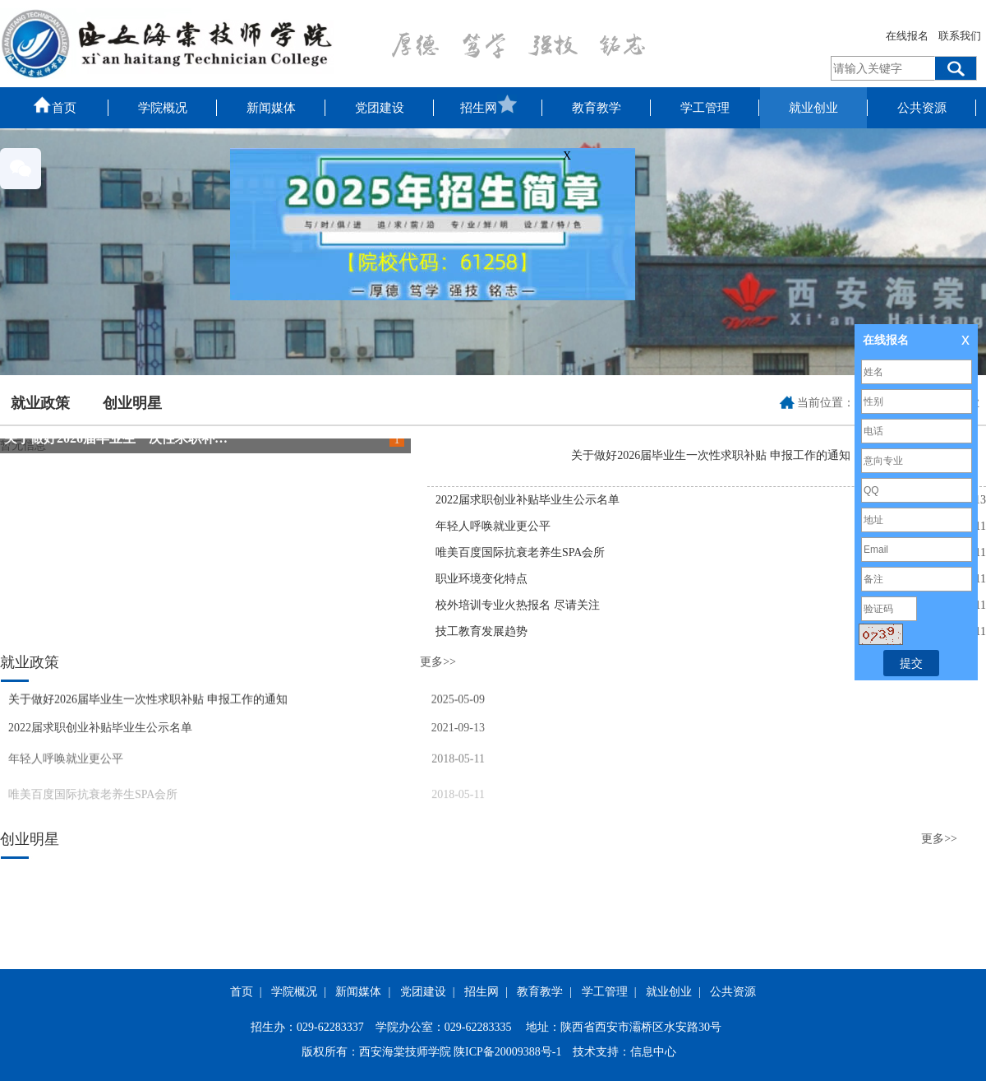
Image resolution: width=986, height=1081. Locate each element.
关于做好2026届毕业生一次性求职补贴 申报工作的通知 (163, 438)
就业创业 (813, 107)
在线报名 (907, 36)
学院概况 (162, 107)
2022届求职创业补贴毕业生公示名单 (527, 500)
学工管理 (705, 107)
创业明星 (132, 403)
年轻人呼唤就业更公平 (493, 526)
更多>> (438, 662)
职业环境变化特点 (481, 579)
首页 (54, 104)
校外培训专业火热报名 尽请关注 (517, 605)
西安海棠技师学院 (405, 1052)
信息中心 (653, 1052)
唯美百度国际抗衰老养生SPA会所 (520, 552)
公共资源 (922, 107)
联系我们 (959, 36)
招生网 (488, 104)
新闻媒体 (271, 107)
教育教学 (596, 107)
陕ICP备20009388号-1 (507, 1052)
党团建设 (379, 107)
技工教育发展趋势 (481, 631)
